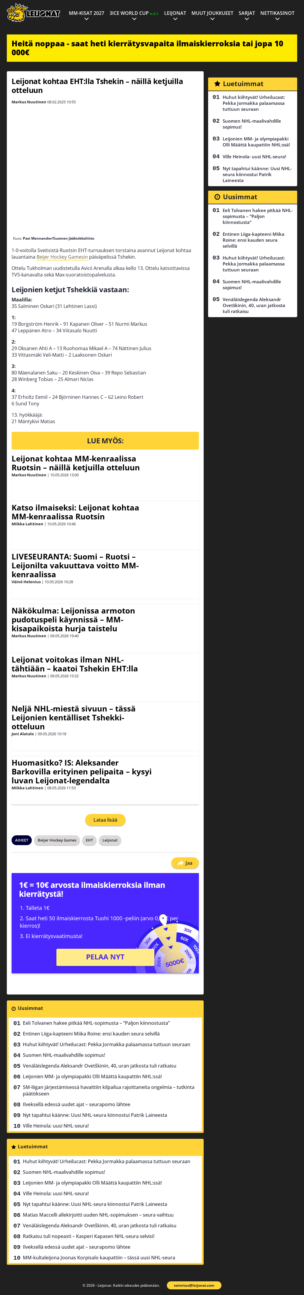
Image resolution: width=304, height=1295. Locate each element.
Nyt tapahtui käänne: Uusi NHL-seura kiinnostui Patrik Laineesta (95, 1115)
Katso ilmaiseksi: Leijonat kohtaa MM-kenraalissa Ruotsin (75, 512)
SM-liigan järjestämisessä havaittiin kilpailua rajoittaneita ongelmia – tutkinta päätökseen (108, 1090)
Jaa (185, 863)
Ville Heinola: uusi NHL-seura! (56, 1125)
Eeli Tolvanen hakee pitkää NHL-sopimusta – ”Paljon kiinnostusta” (96, 1023)
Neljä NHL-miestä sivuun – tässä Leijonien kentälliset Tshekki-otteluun (74, 717)
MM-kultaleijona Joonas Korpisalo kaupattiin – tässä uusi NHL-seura (99, 1257)
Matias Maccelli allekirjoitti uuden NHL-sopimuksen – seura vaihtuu (98, 1215)
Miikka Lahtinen (27, 523)
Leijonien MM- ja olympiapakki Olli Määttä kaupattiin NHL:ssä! (92, 1076)
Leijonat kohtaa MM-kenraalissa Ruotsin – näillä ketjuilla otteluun (76, 463)
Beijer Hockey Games (57, 840)
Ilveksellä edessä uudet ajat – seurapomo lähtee (76, 1104)
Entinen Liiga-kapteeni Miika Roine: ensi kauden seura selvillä (91, 1033)
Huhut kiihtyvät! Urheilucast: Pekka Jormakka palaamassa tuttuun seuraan (106, 1044)
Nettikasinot (277, 13)
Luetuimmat (33, 1146)
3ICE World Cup (134, 13)
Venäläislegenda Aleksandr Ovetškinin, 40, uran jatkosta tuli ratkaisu (99, 1065)
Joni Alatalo (23, 733)
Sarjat (247, 13)
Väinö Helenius (26, 581)
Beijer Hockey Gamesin (62, 257)
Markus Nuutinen (29, 102)
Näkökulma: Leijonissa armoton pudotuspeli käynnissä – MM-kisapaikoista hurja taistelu (73, 619)
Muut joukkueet (212, 13)
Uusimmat (30, 1008)
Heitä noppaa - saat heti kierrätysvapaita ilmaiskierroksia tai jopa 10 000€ (147, 48)
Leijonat (175, 13)
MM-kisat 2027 (86, 13)
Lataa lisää (105, 820)
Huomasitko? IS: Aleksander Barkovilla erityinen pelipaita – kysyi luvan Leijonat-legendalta (82, 771)
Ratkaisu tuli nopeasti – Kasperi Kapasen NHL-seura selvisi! (88, 1236)
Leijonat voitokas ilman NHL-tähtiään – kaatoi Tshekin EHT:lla (75, 664)
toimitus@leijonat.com (194, 1285)
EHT (89, 840)
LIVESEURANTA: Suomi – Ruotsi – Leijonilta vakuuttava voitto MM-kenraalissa (75, 565)
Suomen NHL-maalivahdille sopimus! (64, 1055)
